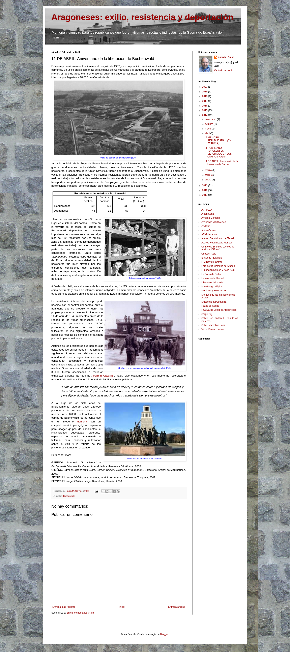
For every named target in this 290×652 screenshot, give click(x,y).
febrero (209, 175)
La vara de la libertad (212, 278)
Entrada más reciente (63, 606)
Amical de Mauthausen (213, 222)
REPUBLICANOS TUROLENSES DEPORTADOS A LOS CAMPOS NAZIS (218, 152)
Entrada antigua (176, 606)
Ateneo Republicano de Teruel (217, 238)
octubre (209, 124)
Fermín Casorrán (103, 375)
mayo (208, 128)
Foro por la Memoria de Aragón (218, 266)
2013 (205, 185)
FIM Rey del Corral (211, 262)
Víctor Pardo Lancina (212, 329)
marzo (208, 170)
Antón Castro (208, 230)
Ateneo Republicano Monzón (216, 242)
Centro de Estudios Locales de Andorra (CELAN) (217, 248)
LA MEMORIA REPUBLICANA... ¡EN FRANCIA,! (217, 140)
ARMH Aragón (209, 234)
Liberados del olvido (212, 282)
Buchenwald (69, 496)
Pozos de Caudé (210, 305)
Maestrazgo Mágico (212, 286)
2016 (205, 105)
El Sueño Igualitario (211, 257)
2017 (205, 101)
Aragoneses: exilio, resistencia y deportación (142, 17)
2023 (205, 86)
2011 (205, 195)
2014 (205, 115)
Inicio (122, 606)
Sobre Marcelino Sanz (213, 325)
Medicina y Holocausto (213, 290)
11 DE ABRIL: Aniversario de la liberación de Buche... (221, 163)
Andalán (205, 226)
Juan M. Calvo (226, 57)
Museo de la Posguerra (213, 301)
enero (208, 179)
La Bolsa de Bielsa (211, 274)
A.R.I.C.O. (206, 209)
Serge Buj (206, 314)
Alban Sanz (207, 213)
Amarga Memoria (210, 217)
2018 (205, 96)
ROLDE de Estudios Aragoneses (218, 309)
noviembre (211, 119)
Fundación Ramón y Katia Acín (218, 270)
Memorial (83, 421)
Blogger (164, 634)
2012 (205, 190)
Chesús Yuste (208, 253)
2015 (205, 110)
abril (207, 133)
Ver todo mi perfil (223, 70)
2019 (205, 91)
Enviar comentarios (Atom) (81, 612)
